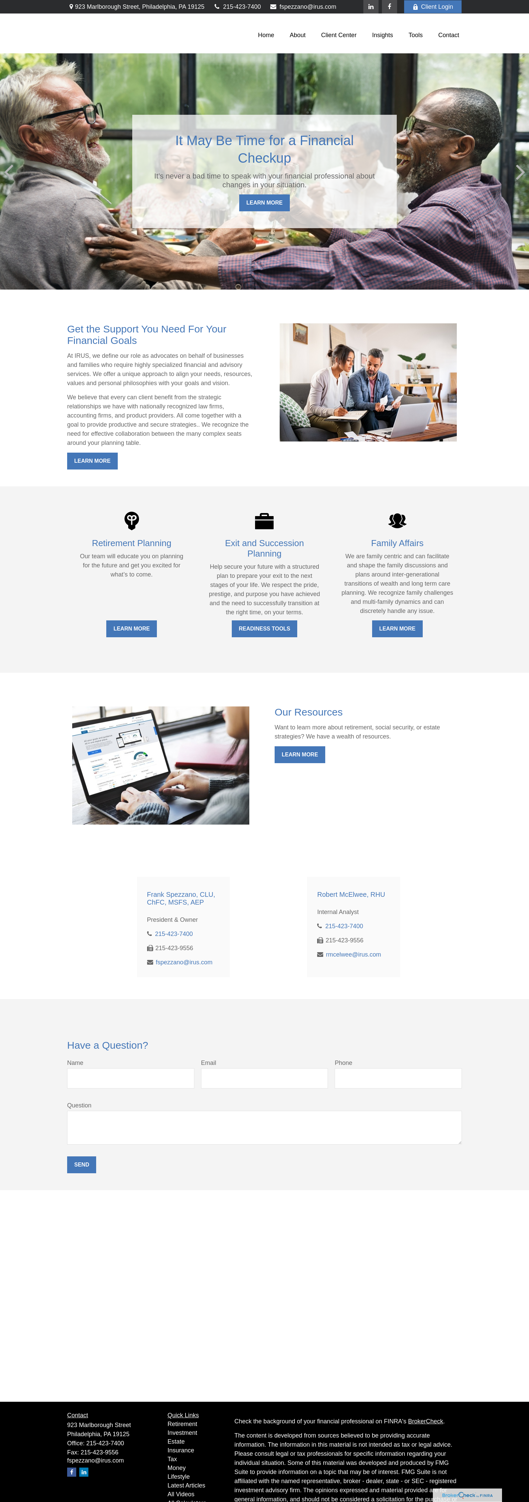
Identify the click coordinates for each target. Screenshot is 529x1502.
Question (79, 1105)
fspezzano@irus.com (302, 6)
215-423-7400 (237, 6)
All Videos (181, 1494)
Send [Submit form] (81, 1165)
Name (75, 1063)
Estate (176, 1441)
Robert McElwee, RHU (351, 894)
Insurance (181, 1450)
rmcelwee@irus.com (353, 954)
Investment (182, 1432)
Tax (172, 1459)
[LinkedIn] (371, 7)
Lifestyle (179, 1476)
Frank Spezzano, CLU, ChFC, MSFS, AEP (181, 898)
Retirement (182, 1424)
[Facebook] (389, 7)
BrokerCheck (425, 1421)
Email (208, 1063)
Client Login (433, 6)
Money (177, 1468)
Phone (343, 1063)
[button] (266, 35)
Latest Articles (186, 1485)
